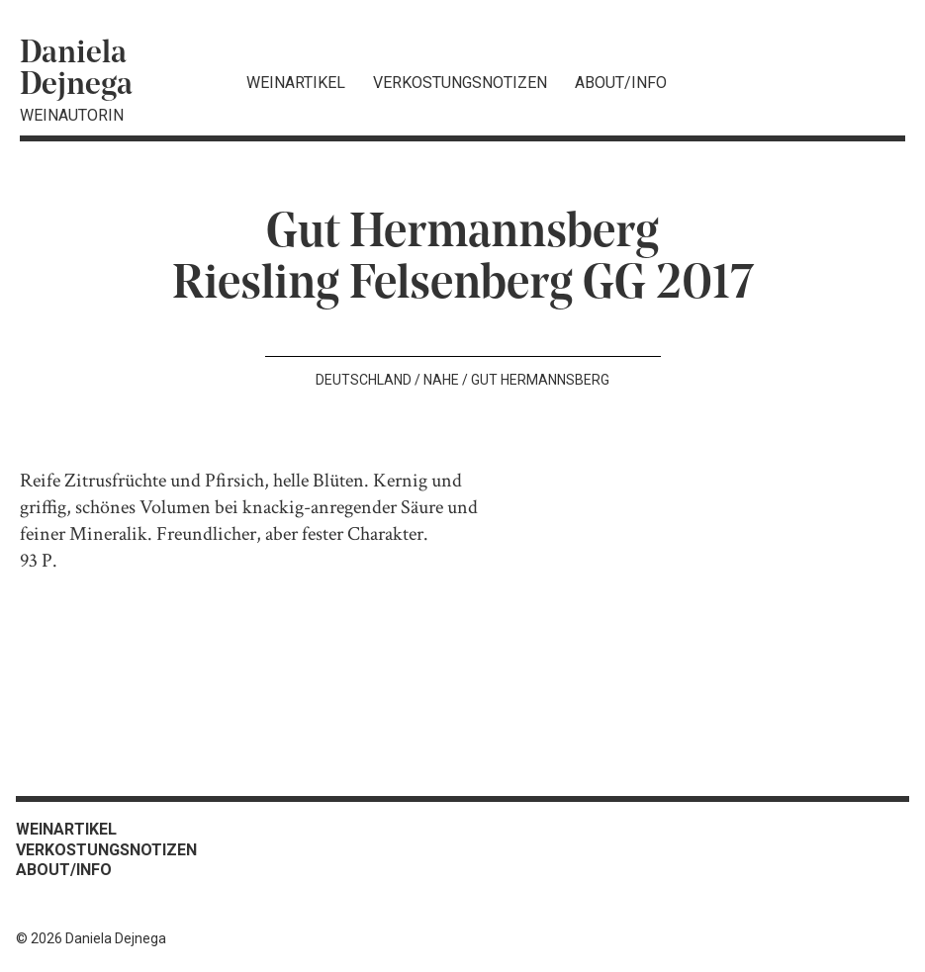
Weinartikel (295, 82)
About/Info (621, 82)
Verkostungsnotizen (460, 82)
